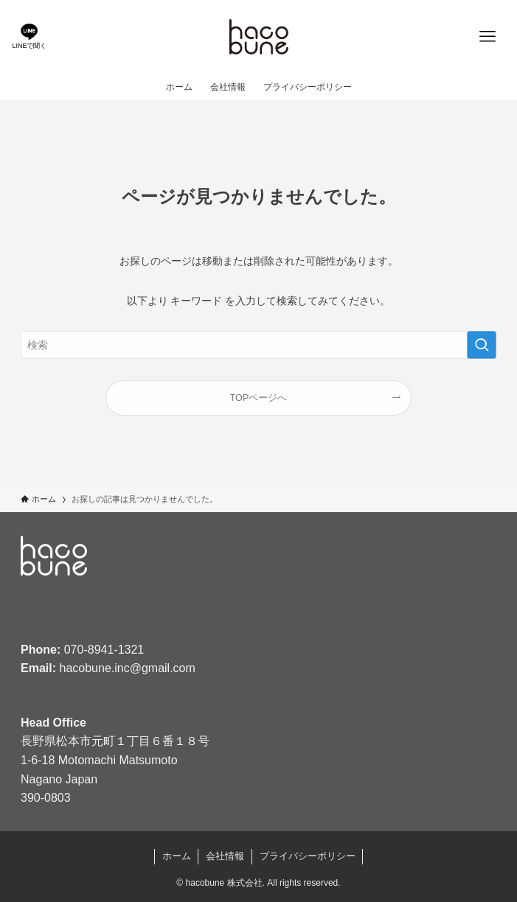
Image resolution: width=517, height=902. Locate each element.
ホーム (176, 855)
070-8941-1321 (104, 649)
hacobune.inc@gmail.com (127, 668)
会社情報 (225, 855)
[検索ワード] (258, 345)
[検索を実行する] (481, 345)
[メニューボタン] (487, 36)
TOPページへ (259, 398)
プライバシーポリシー (307, 855)
